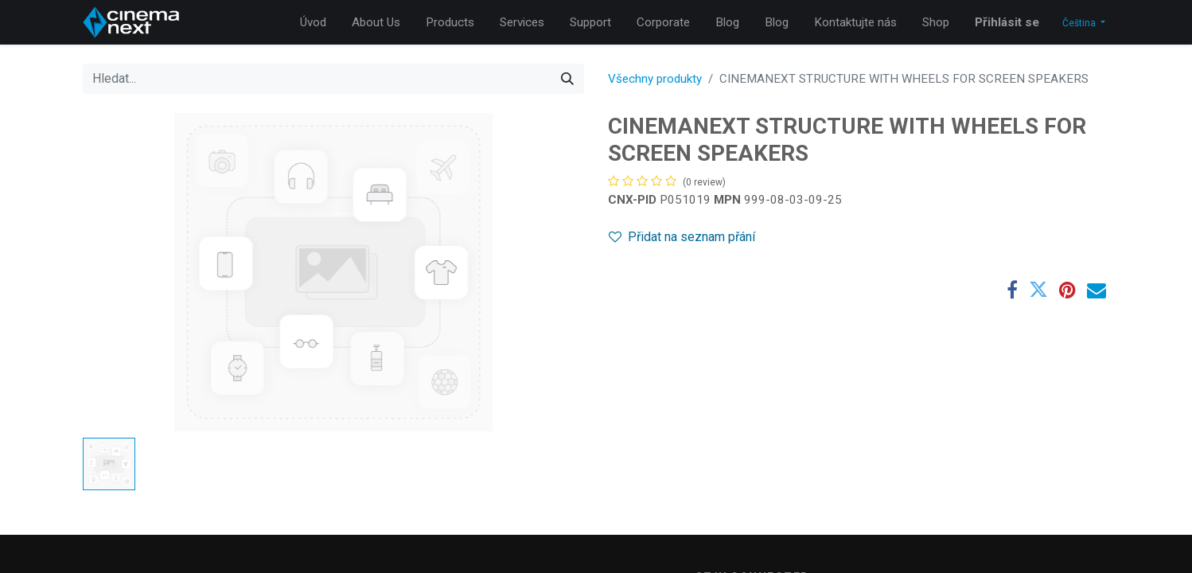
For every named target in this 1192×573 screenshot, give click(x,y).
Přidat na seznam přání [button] (682, 236)
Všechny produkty (655, 79)
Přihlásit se (1007, 22)
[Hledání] (567, 79)
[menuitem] (313, 22)
